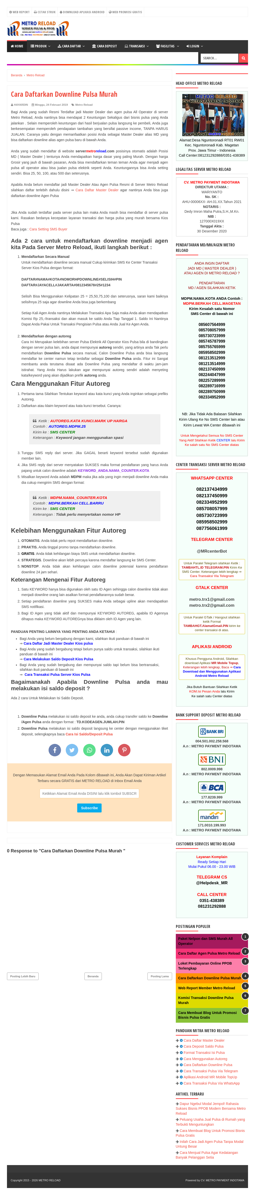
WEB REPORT (19, 12)
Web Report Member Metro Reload (206, 988)
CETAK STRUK (45, 12)
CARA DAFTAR (69, 46)
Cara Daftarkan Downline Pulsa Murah (209, 978)
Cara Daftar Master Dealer (97, 190)
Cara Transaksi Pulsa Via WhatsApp (212, 1083)
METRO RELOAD (50, 1180)
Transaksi (135, 46)
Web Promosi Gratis (125, 12)
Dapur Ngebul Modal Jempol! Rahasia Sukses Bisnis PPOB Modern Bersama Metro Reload (211, 1108)
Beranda (93, 976)
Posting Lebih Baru (22, 976)
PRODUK (39, 46)
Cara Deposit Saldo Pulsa (204, 1046)
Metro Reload (84, 104)
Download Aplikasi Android (82, 12)
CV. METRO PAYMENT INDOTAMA (222, 1180)
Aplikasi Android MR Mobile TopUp (210, 1077)
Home (17, 46)
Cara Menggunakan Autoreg (205, 1059)
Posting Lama (160, 976)
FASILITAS (165, 46)
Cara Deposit (104, 46)
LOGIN (193, 46)
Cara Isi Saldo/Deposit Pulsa (89, 734)
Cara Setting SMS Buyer (48, 229)
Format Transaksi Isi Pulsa (204, 1053)
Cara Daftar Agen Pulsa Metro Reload (209, 953)
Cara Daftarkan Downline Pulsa (208, 1065)
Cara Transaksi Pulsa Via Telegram (211, 1071)
